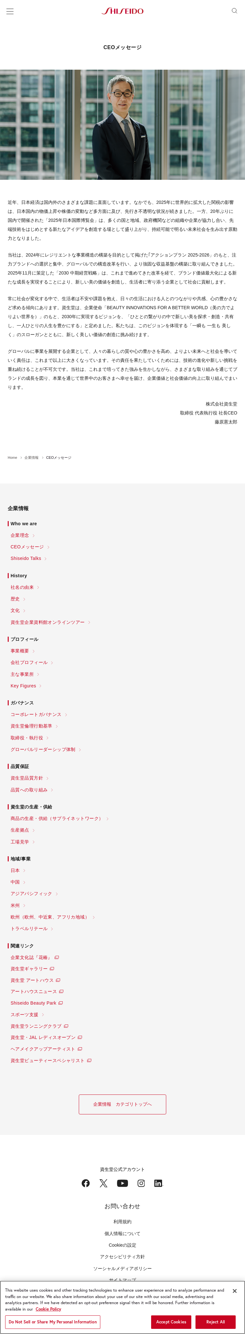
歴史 (15, 598)
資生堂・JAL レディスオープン (43, 1037)
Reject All (215, 1322)
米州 (15, 905)
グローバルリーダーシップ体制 (43, 749)
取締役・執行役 (27, 737)
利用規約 (122, 1221)
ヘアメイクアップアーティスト (43, 1048)
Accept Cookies (171, 1322)
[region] (122, 1307)
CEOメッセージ (27, 546)
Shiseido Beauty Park (33, 1003)
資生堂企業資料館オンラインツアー (48, 622)
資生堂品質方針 (27, 777)
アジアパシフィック (31, 893)
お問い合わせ (122, 1206)
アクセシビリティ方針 (122, 1256)
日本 (15, 870)
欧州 (50, 917)
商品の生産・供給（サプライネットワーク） (57, 818)
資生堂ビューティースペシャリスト (48, 1060)
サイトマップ (122, 1280)
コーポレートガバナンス (36, 714)
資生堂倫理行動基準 (31, 725)
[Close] (235, 1291)
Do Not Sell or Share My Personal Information (53, 1322)
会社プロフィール (29, 662)
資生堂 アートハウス (32, 980)
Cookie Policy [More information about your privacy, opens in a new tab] (48, 1309)
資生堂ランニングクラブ (36, 1026)
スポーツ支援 (25, 1014)
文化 (15, 610)
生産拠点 (20, 830)
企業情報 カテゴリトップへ (122, 1104)
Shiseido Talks (26, 558)
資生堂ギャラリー (29, 968)
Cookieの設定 (122, 1245)
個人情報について (122, 1233)
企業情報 (31, 457)
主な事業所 (22, 674)
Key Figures (23, 685)
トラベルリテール (29, 928)
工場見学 (20, 841)
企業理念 (20, 535)
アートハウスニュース (34, 991)
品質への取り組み (29, 789)
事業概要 (20, 650)
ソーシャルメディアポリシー (122, 1268)
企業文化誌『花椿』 (31, 957)
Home (12, 457)
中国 (15, 882)
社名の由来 (22, 587)
